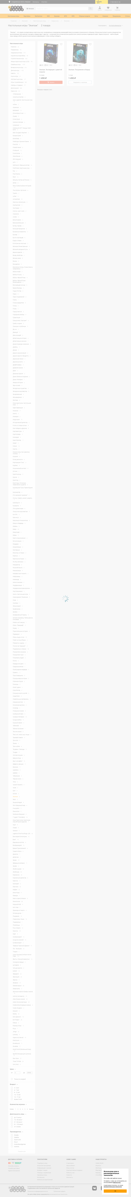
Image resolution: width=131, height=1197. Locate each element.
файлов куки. (117, 1182)
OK (115, 1191)
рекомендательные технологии (113, 1186)
